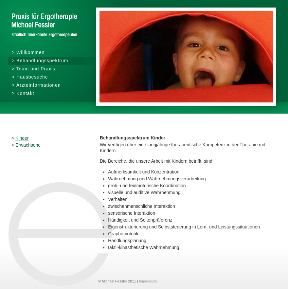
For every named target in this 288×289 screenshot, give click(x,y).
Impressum (148, 281)
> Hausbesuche (30, 77)
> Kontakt (23, 93)
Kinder (21, 138)
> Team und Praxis (33, 68)
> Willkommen (28, 52)
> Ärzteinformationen (36, 85)
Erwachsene (28, 145)
